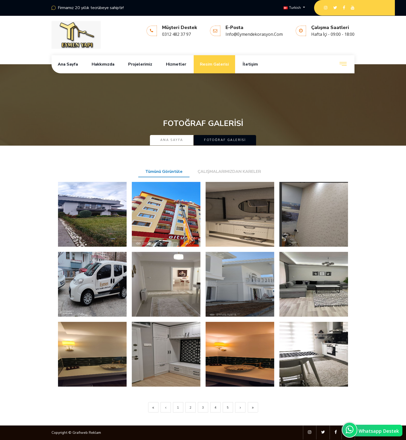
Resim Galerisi (214, 64)
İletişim (250, 64)
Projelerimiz (140, 64)
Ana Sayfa (68, 64)
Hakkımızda (103, 64)
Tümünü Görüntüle (164, 171)
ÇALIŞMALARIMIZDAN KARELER (229, 171)
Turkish (293, 7)
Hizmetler (176, 64)
